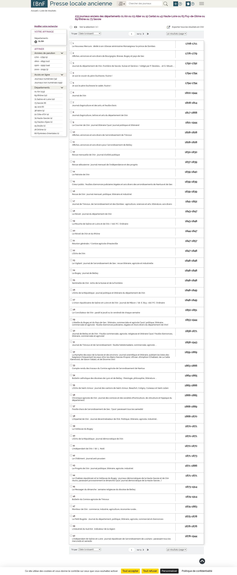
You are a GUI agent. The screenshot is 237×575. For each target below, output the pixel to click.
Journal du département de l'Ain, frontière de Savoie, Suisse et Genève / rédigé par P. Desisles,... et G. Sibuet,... (123, 66)
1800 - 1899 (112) (42, 61)
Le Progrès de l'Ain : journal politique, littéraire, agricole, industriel (102, 468)
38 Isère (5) (39, 110)
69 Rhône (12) (40, 95)
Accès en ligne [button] (42, 74)
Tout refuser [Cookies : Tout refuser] (150, 571)
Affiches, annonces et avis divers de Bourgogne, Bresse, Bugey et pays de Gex (108, 56)
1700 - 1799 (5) (41, 57)
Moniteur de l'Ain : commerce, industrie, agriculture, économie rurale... (104, 509)
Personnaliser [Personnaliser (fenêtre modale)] (169, 571)
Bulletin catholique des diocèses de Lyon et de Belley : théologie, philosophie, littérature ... (114, 378)
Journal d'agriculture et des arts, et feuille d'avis (94, 105)
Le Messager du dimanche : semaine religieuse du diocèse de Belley (103, 489)
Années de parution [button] (44, 53)
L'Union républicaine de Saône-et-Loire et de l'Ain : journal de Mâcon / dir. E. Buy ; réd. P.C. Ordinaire (118, 303)
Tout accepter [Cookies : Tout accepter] (130, 571)
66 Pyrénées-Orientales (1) (46, 133)
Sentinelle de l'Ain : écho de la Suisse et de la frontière (97, 283)
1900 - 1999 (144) (42, 65)
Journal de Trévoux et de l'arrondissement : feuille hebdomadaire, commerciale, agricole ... (114, 345)
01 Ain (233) (39, 91)
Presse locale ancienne (81, 3)
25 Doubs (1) (40, 126)
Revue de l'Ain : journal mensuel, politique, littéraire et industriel (102, 194)
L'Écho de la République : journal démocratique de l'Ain (97, 439)
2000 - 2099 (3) (41, 69)
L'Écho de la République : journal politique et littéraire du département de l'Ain (108, 293)
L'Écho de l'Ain (78, 253)
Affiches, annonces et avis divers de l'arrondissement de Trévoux (102, 135)
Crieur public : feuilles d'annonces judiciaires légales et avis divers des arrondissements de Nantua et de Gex (122, 184)
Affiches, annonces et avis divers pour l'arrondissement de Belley (102, 145)
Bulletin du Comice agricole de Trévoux (90, 499)
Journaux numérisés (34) (45, 79)
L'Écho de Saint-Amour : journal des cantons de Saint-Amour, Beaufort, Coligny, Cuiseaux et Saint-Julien (120, 388)
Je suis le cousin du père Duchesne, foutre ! (92, 76)
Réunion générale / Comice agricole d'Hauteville (95, 243)
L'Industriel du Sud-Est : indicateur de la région (93, 529)
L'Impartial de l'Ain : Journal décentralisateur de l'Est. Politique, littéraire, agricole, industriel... (115, 419)
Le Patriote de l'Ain (81, 174)
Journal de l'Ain (79, 95)
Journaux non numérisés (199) (48, 83)
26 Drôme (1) (40, 129)
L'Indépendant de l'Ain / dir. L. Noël (88, 448)
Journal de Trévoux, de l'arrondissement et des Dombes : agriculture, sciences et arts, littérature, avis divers (122, 204)
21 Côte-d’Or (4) (41, 114)
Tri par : (74, 33)
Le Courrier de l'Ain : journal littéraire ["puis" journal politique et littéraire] (105, 125)
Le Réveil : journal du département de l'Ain (92, 214)
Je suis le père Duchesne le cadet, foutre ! (91, 86)
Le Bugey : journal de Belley (85, 273)
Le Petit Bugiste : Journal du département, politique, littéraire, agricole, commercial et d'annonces (117, 519)
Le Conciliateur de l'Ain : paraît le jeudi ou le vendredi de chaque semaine (106, 312)
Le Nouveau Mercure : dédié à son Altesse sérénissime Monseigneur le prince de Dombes (113, 46)
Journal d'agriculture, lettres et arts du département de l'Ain (100, 115)
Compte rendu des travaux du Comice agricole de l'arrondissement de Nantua (108, 368)
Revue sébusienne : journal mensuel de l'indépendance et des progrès (105, 164)
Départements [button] (42, 87)
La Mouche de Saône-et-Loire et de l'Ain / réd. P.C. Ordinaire (100, 224)
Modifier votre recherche (46, 26)
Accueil (34, 11)
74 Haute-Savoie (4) (43, 118)
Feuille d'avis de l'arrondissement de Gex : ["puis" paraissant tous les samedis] (107, 409)
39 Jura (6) (39, 107)
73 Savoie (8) (40, 103)
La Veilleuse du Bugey (82, 429)
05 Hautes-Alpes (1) (43, 122)
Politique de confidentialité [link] (197, 571)
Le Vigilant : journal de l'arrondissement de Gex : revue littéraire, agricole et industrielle (112, 263)
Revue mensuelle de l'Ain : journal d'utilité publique (96, 155)
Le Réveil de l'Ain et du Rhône (86, 234)
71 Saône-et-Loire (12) (44, 99)
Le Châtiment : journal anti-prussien (88, 458)
